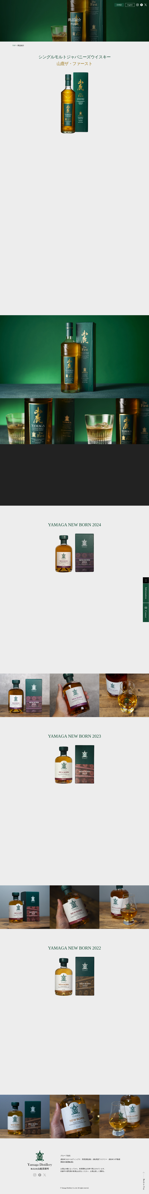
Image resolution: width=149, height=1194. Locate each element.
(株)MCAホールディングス (70, 1159)
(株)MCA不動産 (114, 1159)
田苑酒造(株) (86, 1159)
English (130, 5)
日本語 (119, 5)
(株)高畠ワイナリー (100, 1159)
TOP (14, 45)
